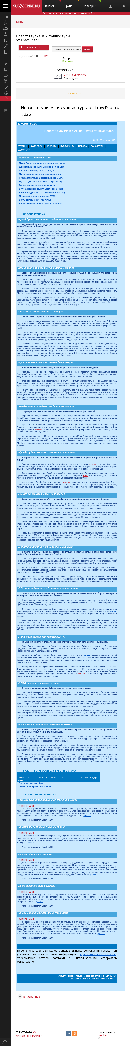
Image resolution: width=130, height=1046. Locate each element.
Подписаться (33, 47)
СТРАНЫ (22, 146)
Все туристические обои (31, 783)
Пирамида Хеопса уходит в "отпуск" (37, 170)
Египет (113, 611)
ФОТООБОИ (36, 146)
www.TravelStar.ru (27, 124)
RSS (46, 56)
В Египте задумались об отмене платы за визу (42, 192)
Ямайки (38, 429)
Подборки (92, 4)
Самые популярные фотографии (35, 786)
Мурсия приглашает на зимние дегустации (40, 174)
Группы (72, 4)
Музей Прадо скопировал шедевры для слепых (42, 163)
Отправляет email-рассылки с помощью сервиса (70, 13)
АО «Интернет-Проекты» (29, 1033)
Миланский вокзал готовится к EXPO (37, 196)
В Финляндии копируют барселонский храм (41, 189)
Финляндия (26, 805)
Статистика (63, 70)
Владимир (68, 61)
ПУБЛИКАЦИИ (67, 146)
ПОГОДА (82, 146)
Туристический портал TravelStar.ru (98, 954)
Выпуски (53, 4)
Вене (85, 475)
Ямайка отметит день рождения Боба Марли (41, 178)
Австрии (92, 464)
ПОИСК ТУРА (97, 146)
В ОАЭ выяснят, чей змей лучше (35, 200)
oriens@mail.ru (108, 978)
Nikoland (103, 1035)
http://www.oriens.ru (80, 978)
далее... (87, 815)
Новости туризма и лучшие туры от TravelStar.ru (43, 38)
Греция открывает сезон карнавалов (37, 185)
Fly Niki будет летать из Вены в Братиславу (40, 181)
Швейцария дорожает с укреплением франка (41, 167)
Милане (81, 674)
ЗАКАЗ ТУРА (24, 150)
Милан (87, 655)
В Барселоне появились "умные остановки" (41, 203)
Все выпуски (74, 93)
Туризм (19, 21)
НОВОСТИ (51, 146)
